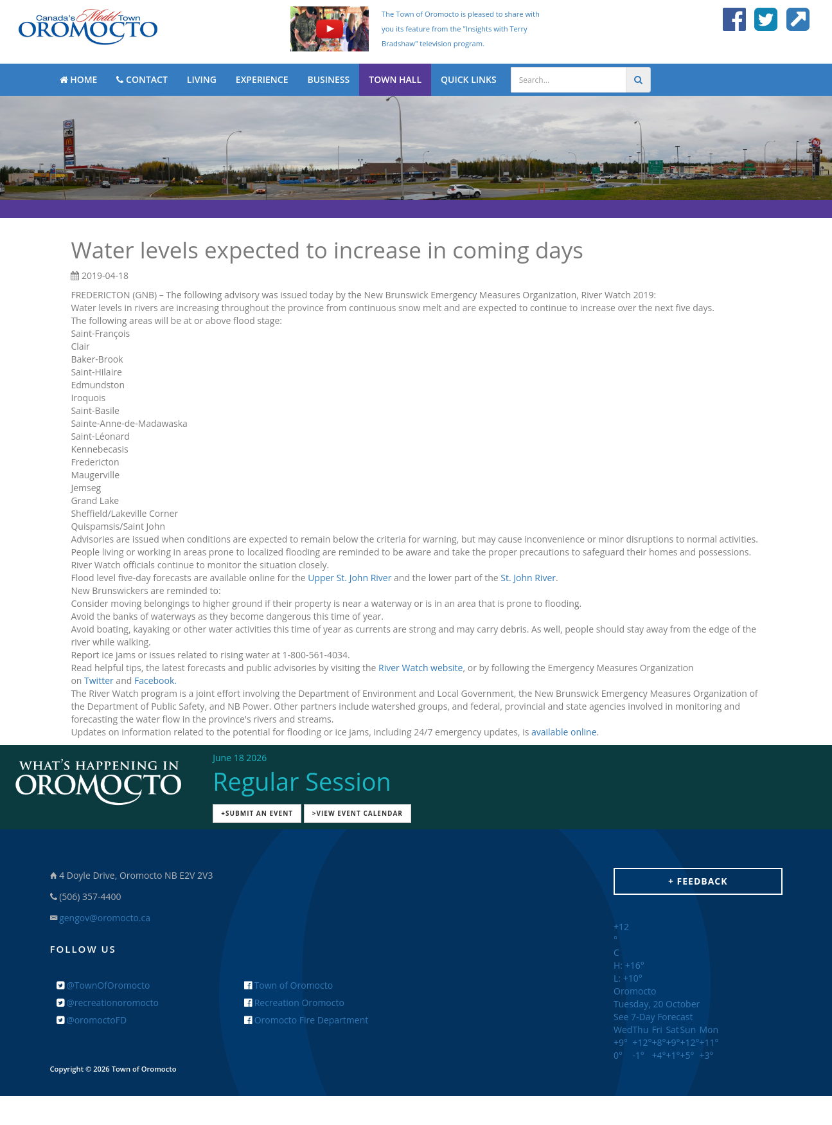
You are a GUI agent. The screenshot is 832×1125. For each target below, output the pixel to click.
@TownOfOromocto (103, 985)
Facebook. (155, 680)
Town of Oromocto (288, 985)
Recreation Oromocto (294, 1002)
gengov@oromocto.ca (104, 918)
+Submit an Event (257, 813)
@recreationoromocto (108, 1002)
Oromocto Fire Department (306, 1020)
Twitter (99, 680)
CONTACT (141, 79)
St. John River (528, 578)
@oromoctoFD (92, 1020)
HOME (79, 79)
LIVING (202, 79)
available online (564, 732)
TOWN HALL (395, 79)
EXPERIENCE (262, 79)
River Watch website (420, 668)
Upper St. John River (349, 578)
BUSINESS (328, 79)
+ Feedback (698, 881)
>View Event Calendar (357, 813)
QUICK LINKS (469, 79)
